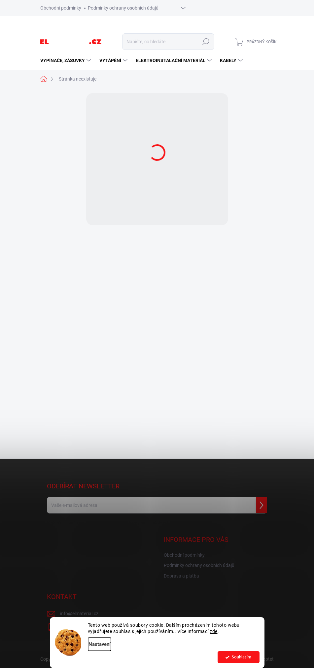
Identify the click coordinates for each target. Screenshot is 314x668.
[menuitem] (66, 60)
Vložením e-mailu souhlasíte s (107, 523)
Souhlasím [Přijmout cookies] (241, 657)
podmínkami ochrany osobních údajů (134, 523)
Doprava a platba (181, 576)
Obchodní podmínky (60, 8)
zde (214, 631)
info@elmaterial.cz (79, 613)
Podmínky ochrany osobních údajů (123, 8)
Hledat (205, 41)
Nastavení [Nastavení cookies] (99, 644)
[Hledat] (168, 41)
